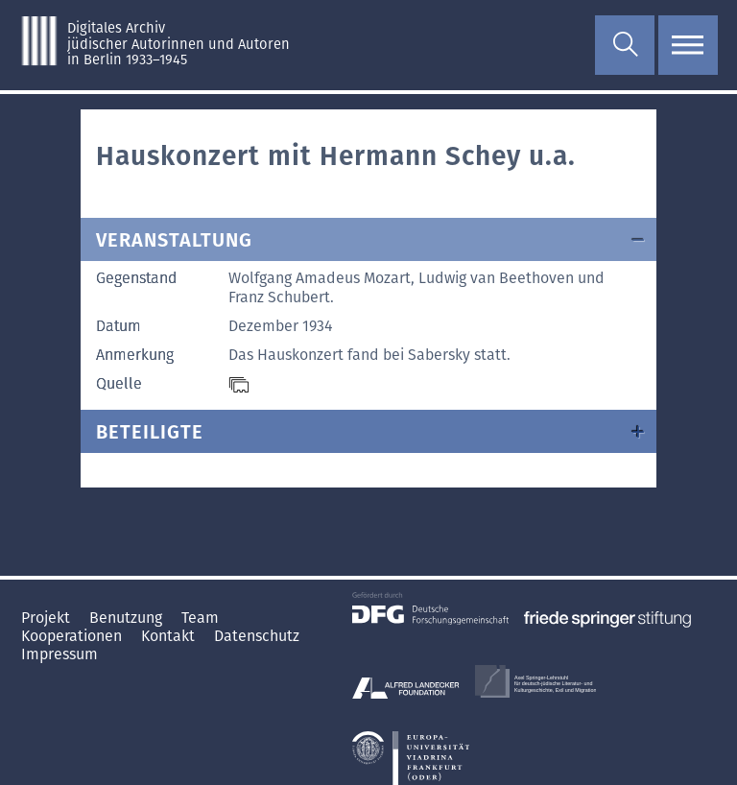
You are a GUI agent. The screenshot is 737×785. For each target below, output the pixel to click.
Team (200, 617)
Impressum (59, 654)
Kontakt (170, 636)
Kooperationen (73, 636)
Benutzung (127, 617)
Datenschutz (256, 636)
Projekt (47, 617)
